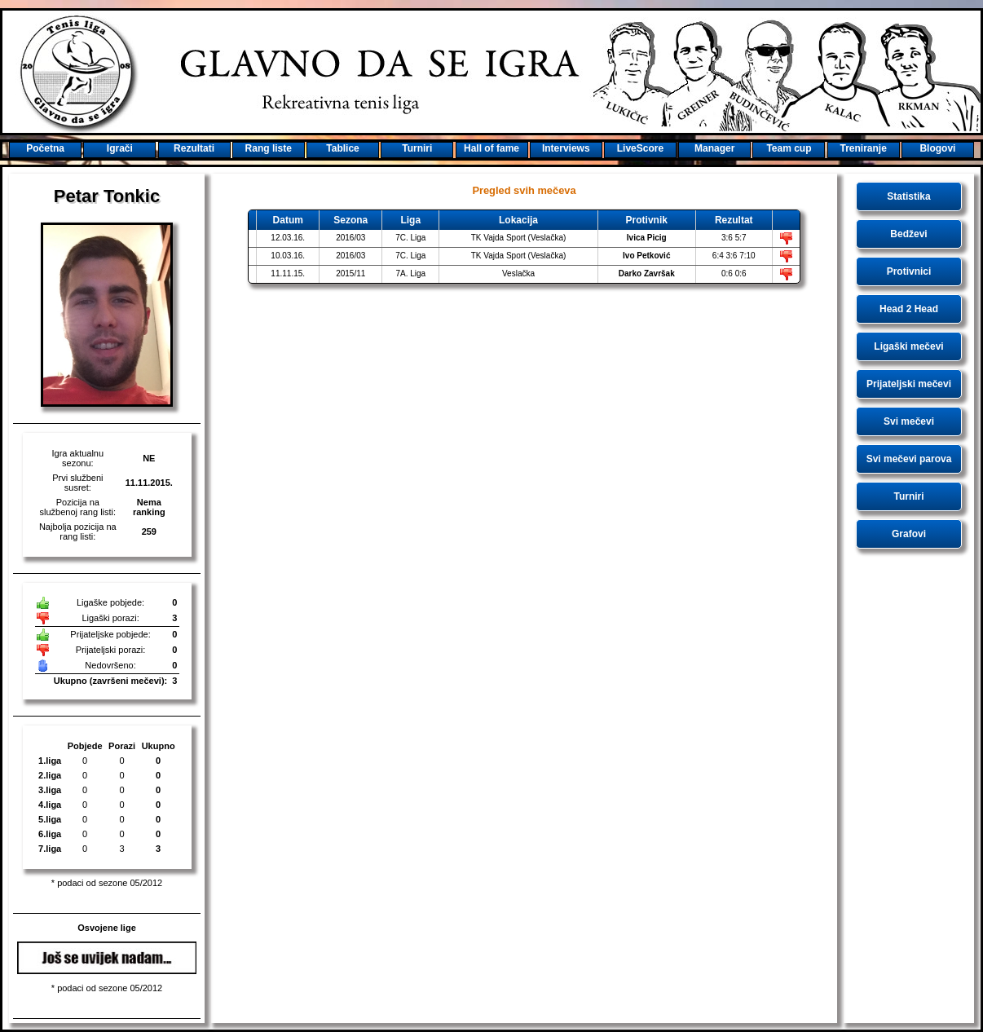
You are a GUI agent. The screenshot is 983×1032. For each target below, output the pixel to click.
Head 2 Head (908, 309)
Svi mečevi (909, 421)
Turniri (908, 496)
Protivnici (909, 271)
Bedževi (908, 234)
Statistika (908, 196)
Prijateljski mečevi (908, 384)
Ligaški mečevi (908, 346)
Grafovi (909, 534)
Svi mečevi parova (909, 459)
